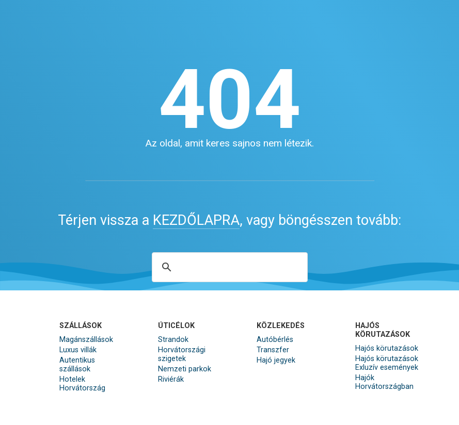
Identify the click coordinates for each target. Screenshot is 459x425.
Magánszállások (86, 339)
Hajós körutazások (386, 348)
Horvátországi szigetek (181, 354)
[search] (228, 267)
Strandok (173, 339)
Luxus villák (78, 350)
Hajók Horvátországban (384, 382)
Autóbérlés (275, 339)
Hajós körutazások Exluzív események (386, 363)
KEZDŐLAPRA (196, 220)
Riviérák (171, 379)
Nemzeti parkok (184, 369)
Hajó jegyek (276, 360)
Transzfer (273, 350)
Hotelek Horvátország (82, 384)
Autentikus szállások (77, 364)
